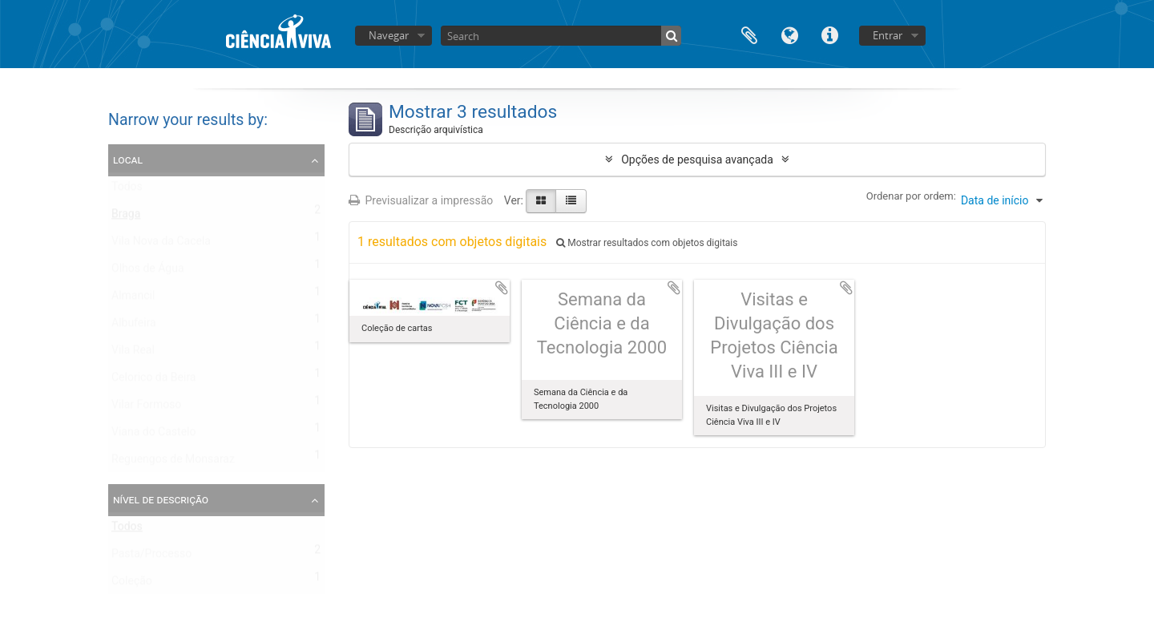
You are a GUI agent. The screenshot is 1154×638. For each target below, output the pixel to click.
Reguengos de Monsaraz (173, 462)
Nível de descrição (160, 499)
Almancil (133, 299)
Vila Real (133, 353)
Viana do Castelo (153, 435)
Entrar (887, 35)
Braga (125, 217)
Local (128, 159)
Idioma (789, 34)
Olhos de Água (147, 271)
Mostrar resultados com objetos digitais (646, 242)
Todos (127, 190)
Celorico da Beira (153, 380)
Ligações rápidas (829, 34)
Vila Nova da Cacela (161, 244)
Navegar (389, 35)
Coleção (131, 584)
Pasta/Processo (151, 557)
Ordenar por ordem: (911, 196)
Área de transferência (749, 34)
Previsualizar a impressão (421, 200)
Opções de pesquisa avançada (697, 159)
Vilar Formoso (146, 408)
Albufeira (133, 326)
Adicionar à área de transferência (502, 288)
